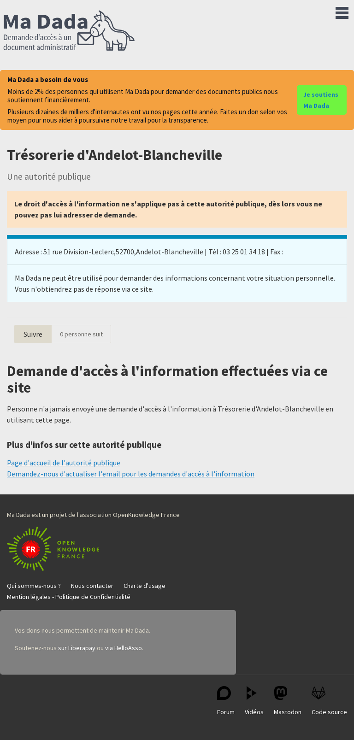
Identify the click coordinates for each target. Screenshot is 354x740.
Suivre (33, 334)
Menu (342, 11)
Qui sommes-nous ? (34, 585)
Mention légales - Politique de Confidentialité (68, 597)
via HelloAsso (123, 648)
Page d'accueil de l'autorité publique (63, 462)
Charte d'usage (144, 585)
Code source (329, 701)
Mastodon (287, 701)
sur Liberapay (76, 648)
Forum (226, 701)
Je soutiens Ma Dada (320, 100)
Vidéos (254, 701)
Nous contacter (92, 585)
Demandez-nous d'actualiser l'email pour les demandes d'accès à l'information (130, 473)
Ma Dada (69, 31)
